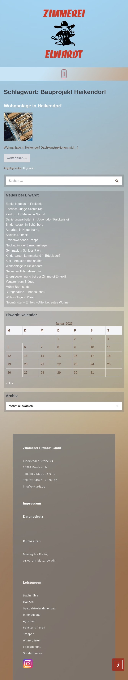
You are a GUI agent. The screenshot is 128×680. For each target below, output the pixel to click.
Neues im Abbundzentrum (23, 271)
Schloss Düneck (17, 235)
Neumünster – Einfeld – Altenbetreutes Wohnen (38, 302)
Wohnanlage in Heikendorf (33, 105)
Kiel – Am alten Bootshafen (24, 260)
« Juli (9, 383)
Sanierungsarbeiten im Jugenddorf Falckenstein (38, 219)
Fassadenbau (32, 646)
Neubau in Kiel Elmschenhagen (27, 245)
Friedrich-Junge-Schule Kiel (24, 209)
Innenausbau (32, 614)
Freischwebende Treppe (22, 240)
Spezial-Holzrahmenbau (39, 608)
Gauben (28, 602)
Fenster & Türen (34, 627)
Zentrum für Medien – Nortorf (25, 214)
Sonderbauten (32, 653)
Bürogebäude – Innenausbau (25, 292)
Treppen (28, 634)
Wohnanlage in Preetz (21, 297)
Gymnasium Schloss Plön (23, 250)
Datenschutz (33, 516)
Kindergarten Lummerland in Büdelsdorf (33, 255)
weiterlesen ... (18, 157)
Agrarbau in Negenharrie (22, 229)
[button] (64, 73)
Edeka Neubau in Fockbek (24, 203)
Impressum (32, 503)
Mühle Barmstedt (17, 286)
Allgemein (28, 168)
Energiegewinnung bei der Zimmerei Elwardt (36, 276)
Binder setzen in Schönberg (24, 224)
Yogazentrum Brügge (20, 281)
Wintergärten (32, 640)
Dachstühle (30, 595)
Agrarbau (29, 621)
